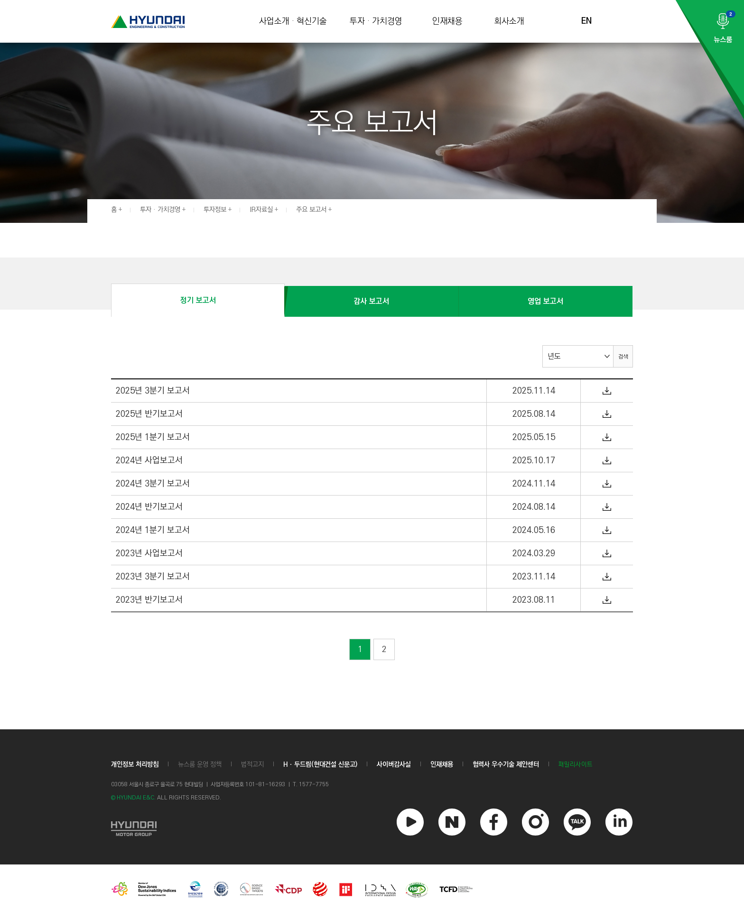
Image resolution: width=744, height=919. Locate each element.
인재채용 (447, 21)
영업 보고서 (545, 301)
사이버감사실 (394, 764)
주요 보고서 (311, 209)
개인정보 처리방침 (134, 764)
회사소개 (509, 21)
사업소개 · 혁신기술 (293, 21)
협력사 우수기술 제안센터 (506, 764)
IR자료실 (261, 209)
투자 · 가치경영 (376, 21)
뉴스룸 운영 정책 (200, 764)
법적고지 (252, 764)
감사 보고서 (371, 301)
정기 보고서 (198, 300)
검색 (623, 356)
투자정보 (215, 209)
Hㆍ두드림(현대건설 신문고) (320, 764)
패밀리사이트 (575, 765)
